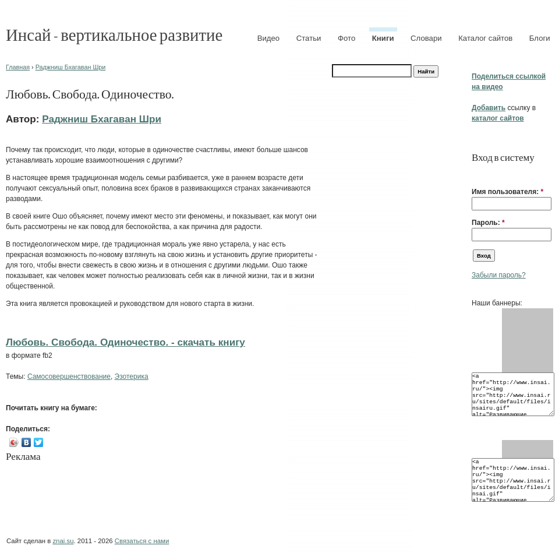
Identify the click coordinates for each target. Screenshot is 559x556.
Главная (18, 67)
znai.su (62, 540)
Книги (383, 38)
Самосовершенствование (69, 376)
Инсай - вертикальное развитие (114, 34)
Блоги (539, 38)
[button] (476, 173)
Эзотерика (131, 376)
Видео (268, 38)
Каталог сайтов (485, 38)
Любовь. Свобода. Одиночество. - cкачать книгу (125, 342)
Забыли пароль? (499, 275)
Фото (346, 38)
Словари (426, 38)
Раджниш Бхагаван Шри (71, 67)
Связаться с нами (142, 540)
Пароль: (488, 223)
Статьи (308, 38)
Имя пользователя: (507, 192)
